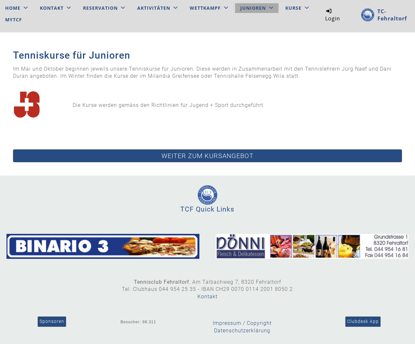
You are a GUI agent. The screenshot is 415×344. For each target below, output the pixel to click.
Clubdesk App (363, 321)
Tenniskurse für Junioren (71, 55)
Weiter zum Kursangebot (207, 156)
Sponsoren (52, 321)
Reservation (104, 8)
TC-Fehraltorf (392, 15)
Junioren (256, 8)
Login (332, 14)
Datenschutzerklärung (242, 330)
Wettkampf (209, 8)
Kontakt (55, 8)
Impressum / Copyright (242, 323)
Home (16, 8)
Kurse (297, 8)
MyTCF (13, 20)
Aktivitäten (157, 8)
